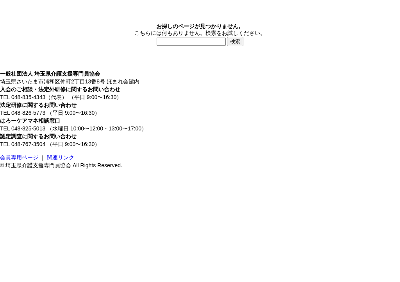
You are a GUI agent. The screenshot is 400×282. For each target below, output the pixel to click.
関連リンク (60, 157)
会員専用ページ (19, 157)
